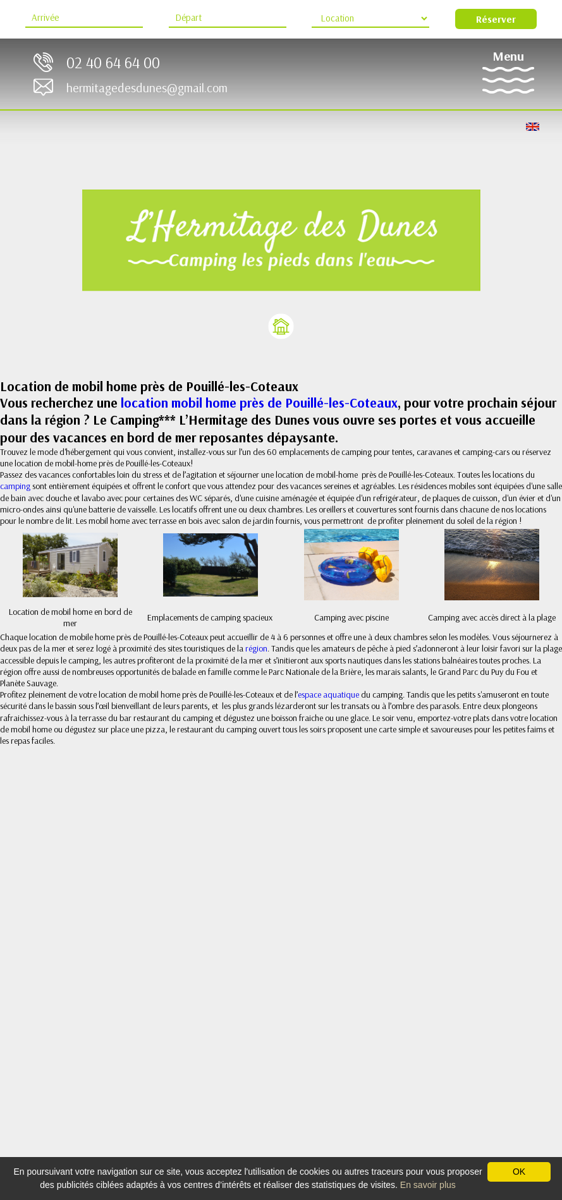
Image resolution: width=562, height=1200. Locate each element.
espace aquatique (328, 694)
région (256, 648)
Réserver (496, 19)
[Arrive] (84, 18)
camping (16, 486)
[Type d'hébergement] (370, 18)
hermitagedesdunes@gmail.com (147, 87)
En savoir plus (428, 1185)
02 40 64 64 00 (113, 62)
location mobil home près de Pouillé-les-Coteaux (259, 402)
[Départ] (227, 18)
